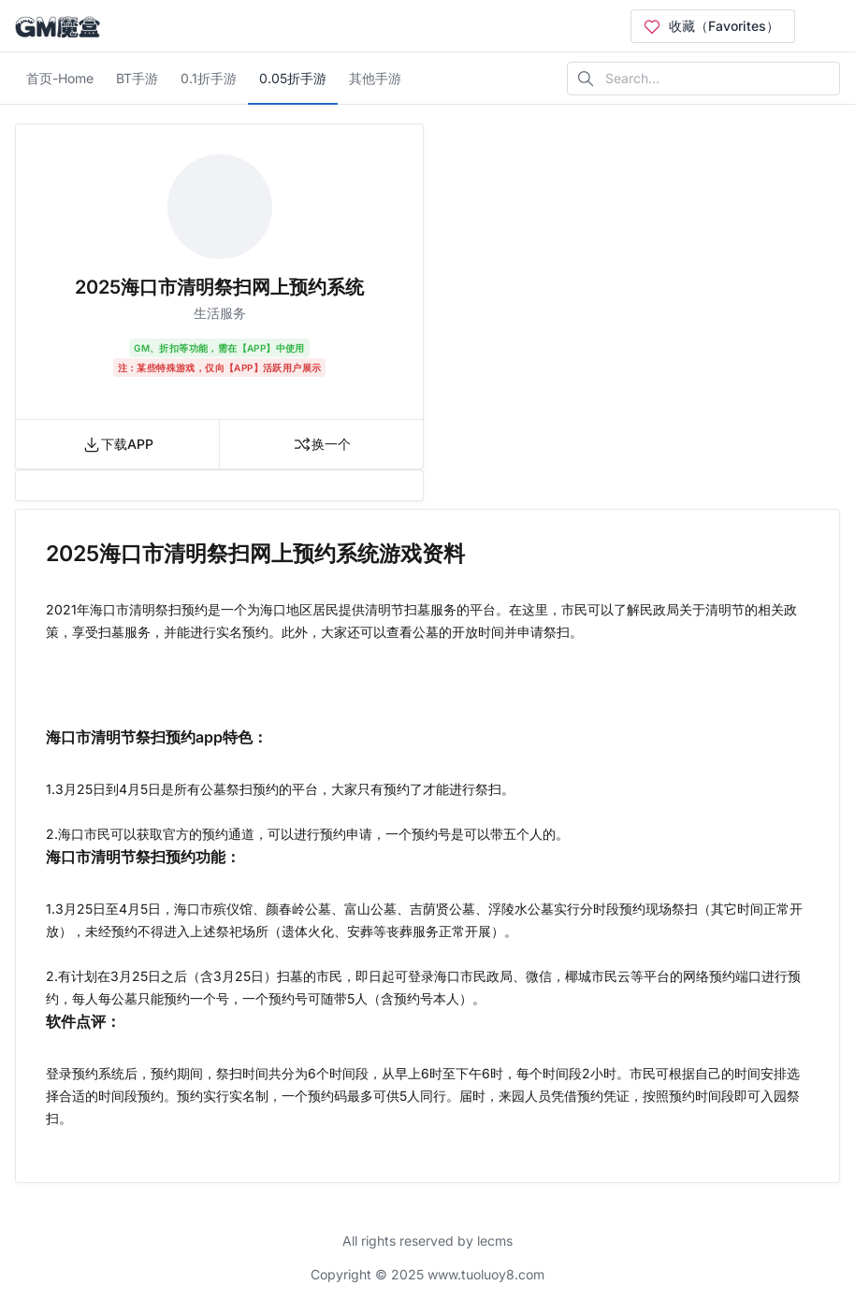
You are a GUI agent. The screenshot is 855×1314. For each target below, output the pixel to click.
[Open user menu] (825, 26)
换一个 (322, 444)
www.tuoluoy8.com (486, 1274)
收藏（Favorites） (711, 26)
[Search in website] (703, 78)
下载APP (117, 444)
